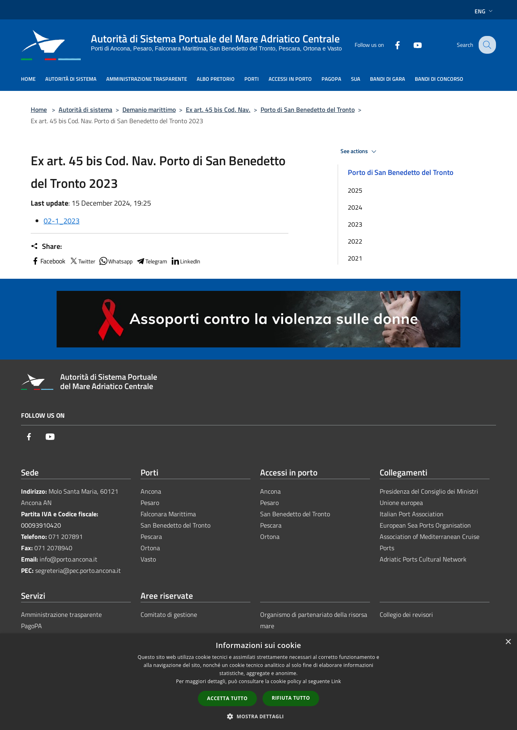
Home (39, 109)
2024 (355, 207)
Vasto (148, 559)
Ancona (151, 491)
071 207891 (65, 536)
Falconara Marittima (168, 514)
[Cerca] (486, 45)
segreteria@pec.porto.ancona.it (78, 570)
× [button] (508, 642)
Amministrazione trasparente (61, 614)
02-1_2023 (62, 220)
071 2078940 (53, 548)
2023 (355, 224)
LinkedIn (185, 261)
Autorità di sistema (85, 109)
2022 (355, 241)
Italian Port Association (411, 514)
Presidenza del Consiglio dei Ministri (429, 491)
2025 (355, 190)
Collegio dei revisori (406, 614)
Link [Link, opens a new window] (336, 681)
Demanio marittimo (149, 109)
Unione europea (401, 502)
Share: (46, 246)
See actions (359, 151)
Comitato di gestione (169, 614)
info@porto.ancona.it (68, 559)
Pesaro (150, 502)
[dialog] (258, 681)
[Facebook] (391, 44)
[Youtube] (411, 44)
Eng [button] (484, 11)
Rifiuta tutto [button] (291, 697)
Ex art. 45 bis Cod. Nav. (218, 109)
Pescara (151, 536)
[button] (258, 716)
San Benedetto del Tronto (175, 525)
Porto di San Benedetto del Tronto (308, 109)
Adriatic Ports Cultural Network (423, 559)
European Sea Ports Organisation (425, 525)
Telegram (151, 261)
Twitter (82, 261)
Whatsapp (115, 261)
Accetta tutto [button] (227, 698)
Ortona (150, 548)
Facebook (48, 261)
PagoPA (31, 626)
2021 (355, 258)
